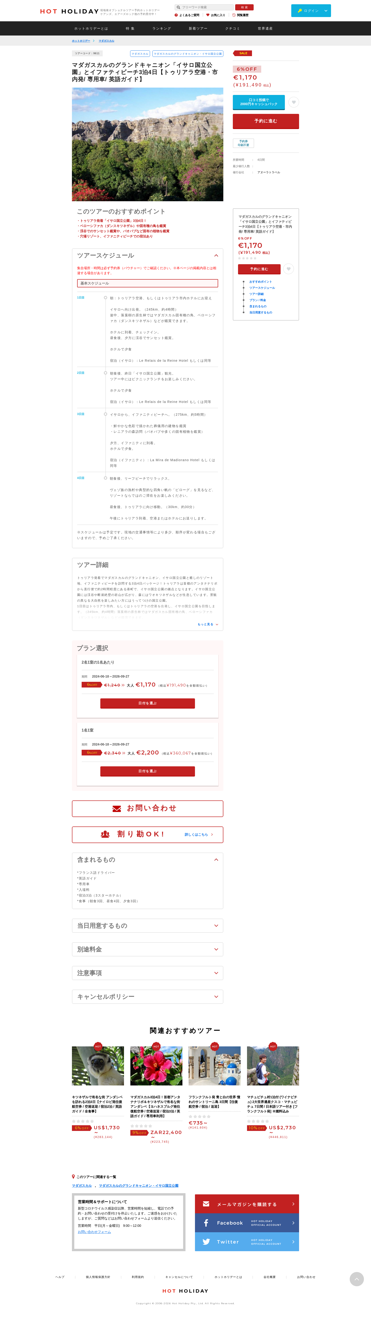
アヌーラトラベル (268, 172)
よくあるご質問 (189, 15)
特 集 (130, 28)
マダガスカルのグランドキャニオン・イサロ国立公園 (188, 53)
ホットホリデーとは (91, 28)
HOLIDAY (70, 11)
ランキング (161, 28)
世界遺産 (265, 28)
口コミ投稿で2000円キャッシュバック (258, 102)
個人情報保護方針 (98, 1277)
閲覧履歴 (242, 15)
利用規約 (138, 1277)
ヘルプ (60, 1277)
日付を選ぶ (147, 703)
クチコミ (232, 28)
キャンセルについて (179, 1277)
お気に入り (218, 15)
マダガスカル (106, 40)
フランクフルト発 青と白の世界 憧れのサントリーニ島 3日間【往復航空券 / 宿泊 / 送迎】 (214, 1101)
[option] (147, 144)
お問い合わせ (152, 808)
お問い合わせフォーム (94, 1232)
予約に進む (266, 121)
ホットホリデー (81, 40)
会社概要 (270, 1277)
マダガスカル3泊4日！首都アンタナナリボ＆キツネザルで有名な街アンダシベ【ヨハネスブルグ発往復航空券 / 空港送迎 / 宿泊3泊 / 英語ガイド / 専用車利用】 (155, 1106)
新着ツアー (198, 28)
